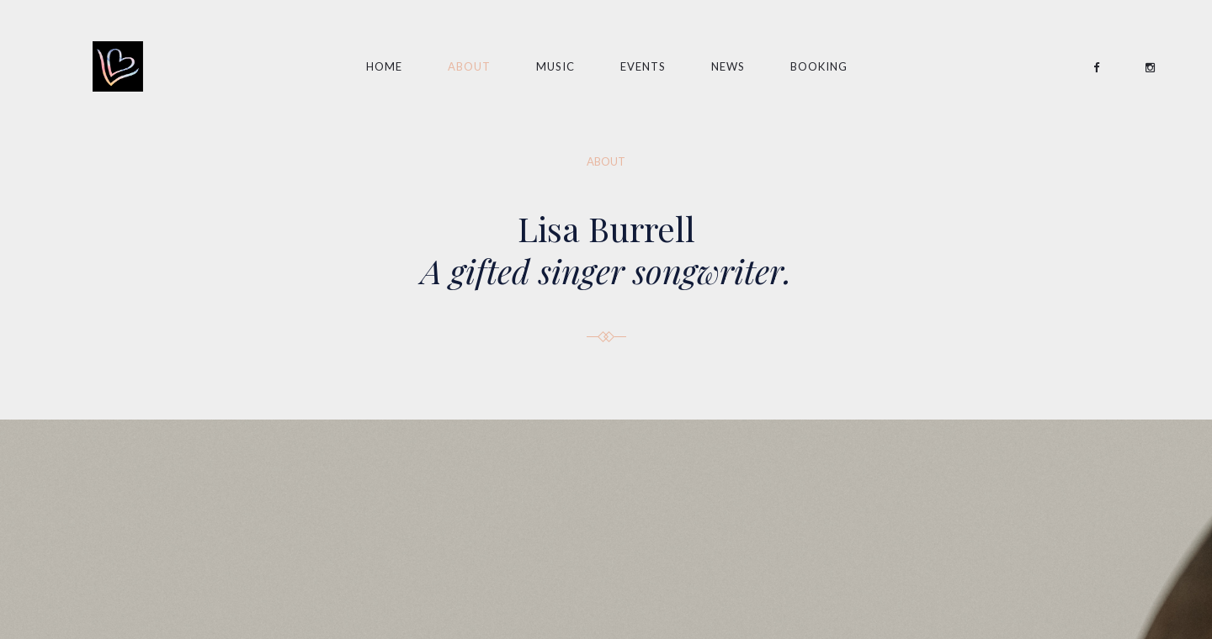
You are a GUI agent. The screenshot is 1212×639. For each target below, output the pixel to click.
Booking (819, 66)
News (728, 66)
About (469, 66)
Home (384, 66)
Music (555, 66)
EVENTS (643, 66)
